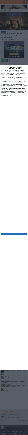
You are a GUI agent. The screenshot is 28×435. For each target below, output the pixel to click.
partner (10, 70)
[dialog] (14, 217)
